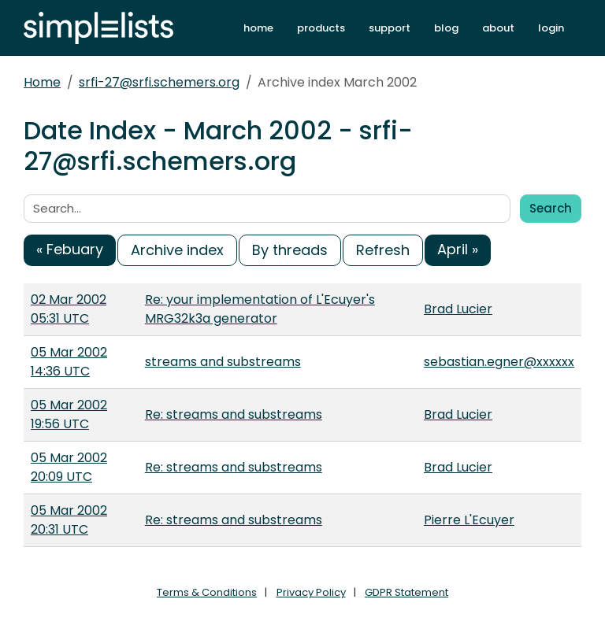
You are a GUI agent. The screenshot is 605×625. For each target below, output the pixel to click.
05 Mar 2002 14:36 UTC (69, 361)
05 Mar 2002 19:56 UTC (69, 414)
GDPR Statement (406, 592)
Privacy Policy (311, 592)
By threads (290, 250)
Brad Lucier (458, 309)
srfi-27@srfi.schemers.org (159, 82)
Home (42, 82)
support (389, 27)
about (498, 27)
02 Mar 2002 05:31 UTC (68, 308)
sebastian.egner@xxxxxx (499, 362)
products (321, 27)
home (258, 27)
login (551, 27)
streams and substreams (223, 362)
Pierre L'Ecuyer (469, 520)
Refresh (383, 250)
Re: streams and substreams (233, 414)
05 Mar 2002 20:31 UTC (69, 519)
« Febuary (69, 249)
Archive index (177, 250)
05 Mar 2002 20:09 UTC (69, 467)
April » (457, 249)
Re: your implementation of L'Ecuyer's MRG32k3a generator (260, 308)
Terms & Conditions (207, 592)
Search (550, 208)
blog (446, 27)
